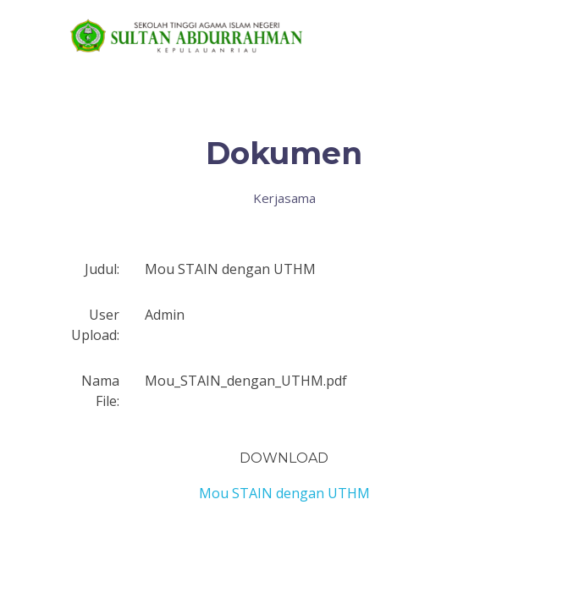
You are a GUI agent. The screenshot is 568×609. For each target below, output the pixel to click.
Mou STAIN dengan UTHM (284, 493)
